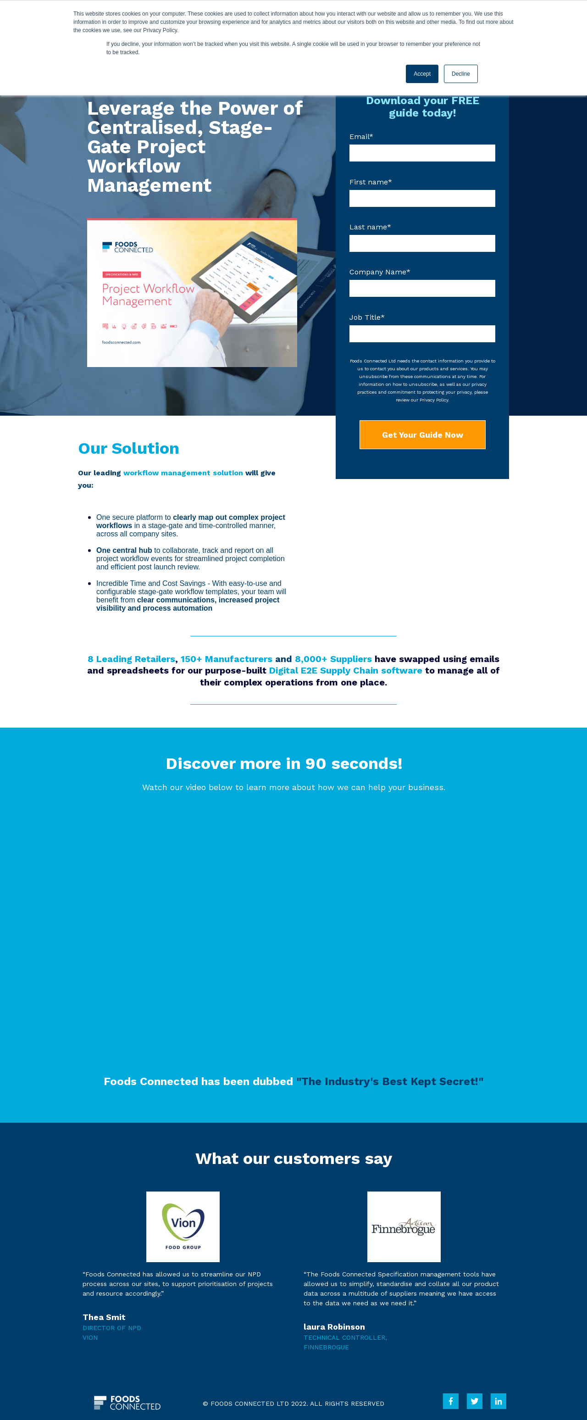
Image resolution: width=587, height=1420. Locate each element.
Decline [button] (461, 74)
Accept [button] (422, 74)
